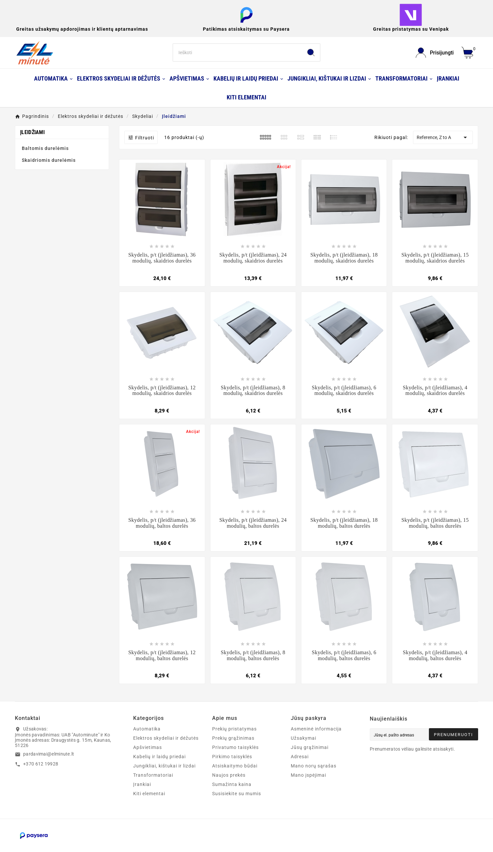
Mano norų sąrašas (313, 765)
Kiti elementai (149, 793)
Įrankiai (142, 784)
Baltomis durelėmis (45, 148)
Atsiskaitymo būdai (234, 765)
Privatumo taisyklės (235, 747)
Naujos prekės (229, 775)
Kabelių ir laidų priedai (159, 756)
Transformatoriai (153, 775)
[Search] (237, 52)
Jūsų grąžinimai (309, 747)
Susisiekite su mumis (236, 793)
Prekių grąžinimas (233, 738)
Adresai (300, 756)
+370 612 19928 (40, 763)
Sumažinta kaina (231, 784)
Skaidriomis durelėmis (49, 160)
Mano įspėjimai (308, 775)
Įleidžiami (32, 132)
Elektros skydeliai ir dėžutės (166, 738)
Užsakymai (303, 738)
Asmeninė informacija (316, 728)
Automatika (147, 728)
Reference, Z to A (443, 137)
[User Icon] (435, 53)
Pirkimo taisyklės (232, 756)
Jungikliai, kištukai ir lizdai (164, 765)
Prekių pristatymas (234, 728)
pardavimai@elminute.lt (48, 754)
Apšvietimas (147, 747)
